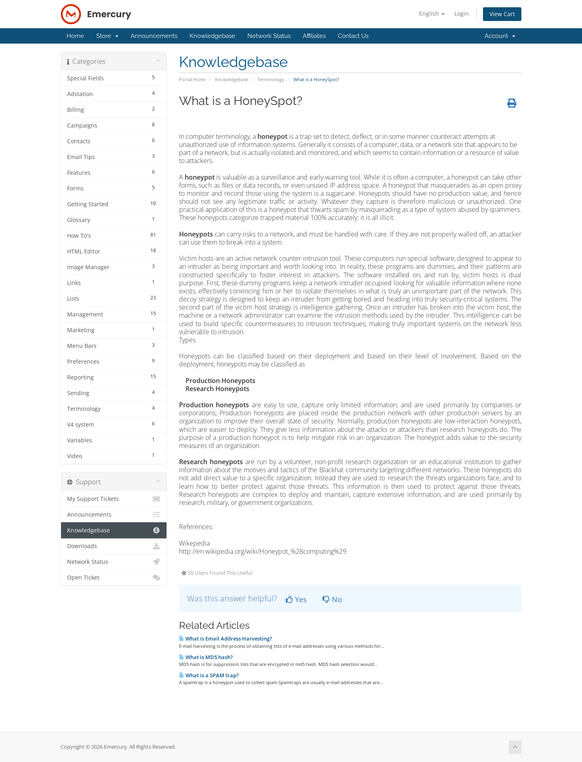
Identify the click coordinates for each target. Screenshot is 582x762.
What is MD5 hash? (206, 657)
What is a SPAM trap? (209, 675)
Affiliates (314, 36)
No (332, 599)
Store (107, 36)
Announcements (154, 36)
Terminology (270, 79)
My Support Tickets (113, 499)
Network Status (269, 36)
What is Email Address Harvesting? (225, 638)
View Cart (502, 14)
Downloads (113, 546)
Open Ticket (113, 577)
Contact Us (353, 36)
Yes (296, 599)
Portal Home (192, 79)
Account (500, 36)
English (432, 13)
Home (75, 36)
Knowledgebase (212, 36)
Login (461, 13)
